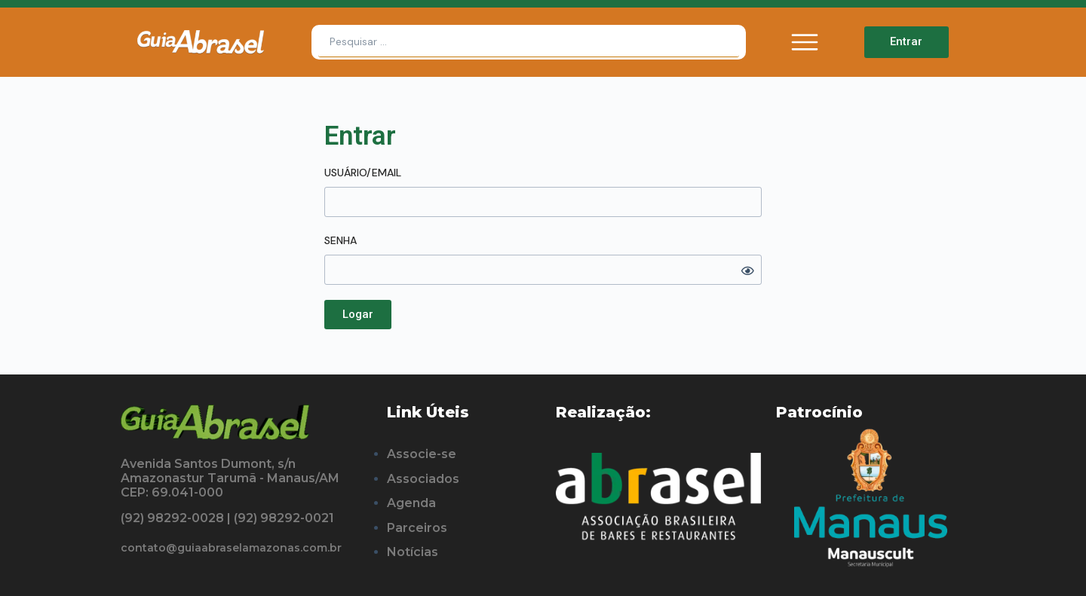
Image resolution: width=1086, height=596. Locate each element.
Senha (340, 240)
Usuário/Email (362, 172)
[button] (357, 314)
